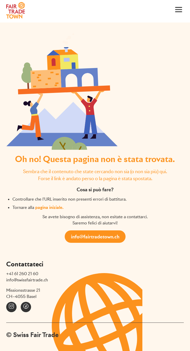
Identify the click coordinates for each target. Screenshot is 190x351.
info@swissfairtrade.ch (27, 280)
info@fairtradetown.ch (95, 237)
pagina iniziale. (49, 207)
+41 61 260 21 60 (22, 273)
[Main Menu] (178, 9)
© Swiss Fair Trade (32, 335)
